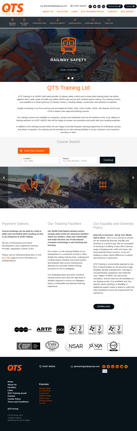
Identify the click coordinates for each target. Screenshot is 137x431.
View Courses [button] (68, 70)
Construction (39, 19)
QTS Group (128, 11)
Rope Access (75, 19)
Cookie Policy (14, 399)
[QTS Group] (17, 9)
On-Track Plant (24, 20)
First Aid (109, 19)
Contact (113, 11)
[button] (114, 6)
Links (74, 11)
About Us (48, 11)
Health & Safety (57, 19)
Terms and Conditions (18, 402)
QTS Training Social (92, 11)
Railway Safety (12, 20)
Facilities (62, 11)
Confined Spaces (93, 19)
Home (10, 381)
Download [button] (103, 306)
